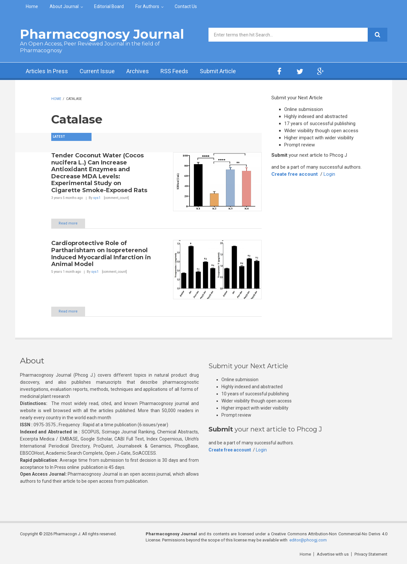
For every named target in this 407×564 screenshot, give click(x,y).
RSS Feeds (174, 71)
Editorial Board (109, 6)
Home (32, 6)
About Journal (64, 6)
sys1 (97, 198)
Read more (68, 223)
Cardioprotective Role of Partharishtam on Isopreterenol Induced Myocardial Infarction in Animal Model (101, 254)
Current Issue (97, 71)
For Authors (147, 6)
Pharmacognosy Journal (102, 34)
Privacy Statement (370, 554)
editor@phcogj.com (308, 540)
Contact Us (186, 6)
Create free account (294, 174)
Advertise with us (333, 554)
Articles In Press (47, 71)
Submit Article (218, 71)
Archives (137, 71)
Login (329, 174)
